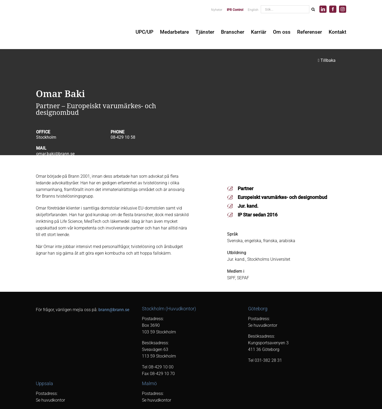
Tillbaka (327, 60)
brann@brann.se (113, 309)
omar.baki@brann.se (55, 153)
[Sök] (313, 9)
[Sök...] (285, 9)
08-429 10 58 (123, 137)
